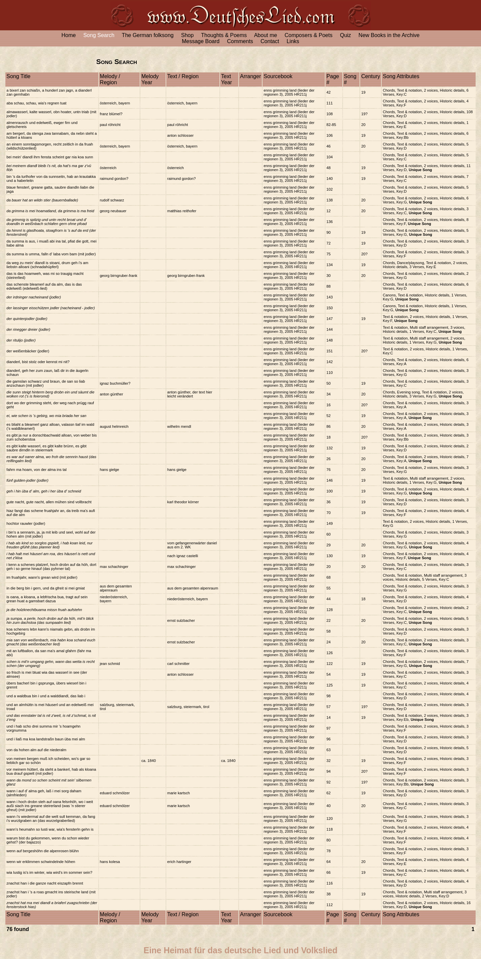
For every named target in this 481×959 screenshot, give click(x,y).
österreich (108, 168)
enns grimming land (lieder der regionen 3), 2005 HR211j (289, 92)
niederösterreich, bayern (187, 599)
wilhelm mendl (179, 426)
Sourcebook (278, 76)
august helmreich (114, 426)
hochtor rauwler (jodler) (25, 523)
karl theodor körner (183, 502)
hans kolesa (110, 862)
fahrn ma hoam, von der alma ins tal (36, 470)
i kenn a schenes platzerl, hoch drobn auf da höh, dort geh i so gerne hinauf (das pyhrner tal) (51, 567)
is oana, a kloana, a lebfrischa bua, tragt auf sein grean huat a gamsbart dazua (47, 599)
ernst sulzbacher (181, 620)
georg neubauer (113, 211)
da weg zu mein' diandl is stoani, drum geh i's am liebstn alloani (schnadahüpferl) (47, 265)
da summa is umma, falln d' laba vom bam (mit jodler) (51, 254)
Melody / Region (110, 79)
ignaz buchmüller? (115, 383)
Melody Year (150, 79)
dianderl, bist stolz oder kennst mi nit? (37, 362)
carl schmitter (178, 664)
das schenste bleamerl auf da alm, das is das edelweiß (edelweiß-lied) (44, 286)
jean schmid (110, 664)
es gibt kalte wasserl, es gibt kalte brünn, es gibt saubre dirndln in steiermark (46, 448)
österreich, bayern (115, 103)
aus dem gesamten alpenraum (116, 588)
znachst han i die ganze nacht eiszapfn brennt (44, 883)
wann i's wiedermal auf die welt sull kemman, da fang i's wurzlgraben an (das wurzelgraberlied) (50, 818)
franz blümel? (111, 114)
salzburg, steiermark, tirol (188, 707)
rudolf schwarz (112, 200)
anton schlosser (180, 135)
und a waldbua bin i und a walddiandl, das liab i (45, 696)
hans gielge (109, 470)
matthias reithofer (181, 211)
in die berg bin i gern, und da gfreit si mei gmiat (45, 588)
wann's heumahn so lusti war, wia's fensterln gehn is (50, 829)
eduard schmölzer (115, 793)
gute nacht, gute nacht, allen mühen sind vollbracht (49, 502)
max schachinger (114, 567)
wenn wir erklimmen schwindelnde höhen (40, 862)
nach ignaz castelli (182, 556)
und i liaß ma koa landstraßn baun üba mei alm (45, 739)
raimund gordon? (114, 179)
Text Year (226, 79)
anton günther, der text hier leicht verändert (189, 394)
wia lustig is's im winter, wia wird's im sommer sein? (49, 872)
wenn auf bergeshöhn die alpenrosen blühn (42, 851)
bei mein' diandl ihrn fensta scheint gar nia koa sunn (49, 157)
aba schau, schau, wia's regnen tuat (36, 103)
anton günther (111, 394)
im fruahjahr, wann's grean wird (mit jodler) (41, 577)
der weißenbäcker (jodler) (27, 351)
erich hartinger (179, 862)
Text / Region (183, 76)
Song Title (18, 76)
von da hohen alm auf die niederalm (36, 750)
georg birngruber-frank (118, 276)
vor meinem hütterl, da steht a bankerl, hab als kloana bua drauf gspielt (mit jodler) (51, 771)
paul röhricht (110, 125)
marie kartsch (178, 793)
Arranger (250, 76)
